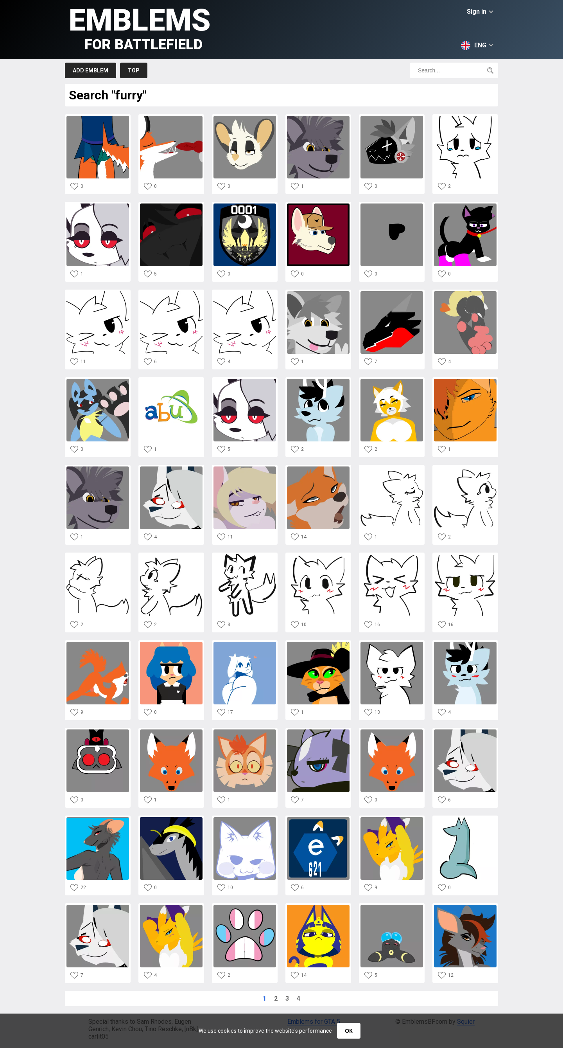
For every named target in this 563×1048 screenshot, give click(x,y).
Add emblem (90, 70)
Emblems (140, 27)
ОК (348, 1031)
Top (134, 70)
